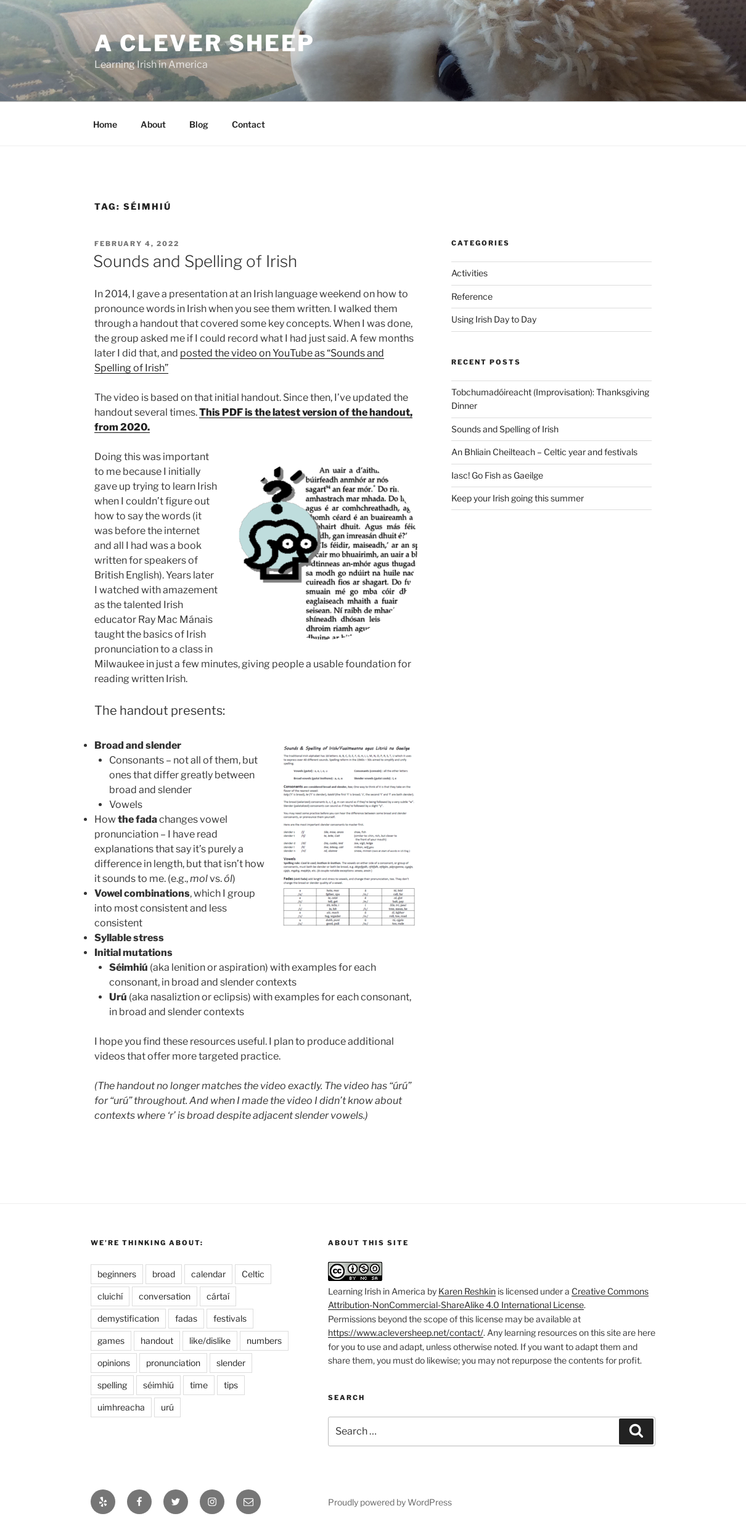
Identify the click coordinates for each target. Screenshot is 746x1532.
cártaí (218, 1296)
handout (157, 1340)
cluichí (110, 1296)
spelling (112, 1385)
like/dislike (210, 1340)
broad (163, 1274)
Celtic (253, 1274)
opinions (113, 1362)
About (153, 124)
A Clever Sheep (204, 43)
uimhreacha (121, 1407)
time (199, 1385)
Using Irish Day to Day (493, 319)
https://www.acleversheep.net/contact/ (405, 1332)
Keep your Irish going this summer (517, 498)
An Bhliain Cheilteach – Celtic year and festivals (544, 452)
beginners (116, 1274)
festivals (230, 1318)
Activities (469, 273)
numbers (264, 1340)
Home (105, 124)
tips (231, 1385)
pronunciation (173, 1362)
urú (167, 1407)
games (111, 1340)
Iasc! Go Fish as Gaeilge (497, 475)
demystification (128, 1318)
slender (230, 1362)
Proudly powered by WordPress (390, 1502)
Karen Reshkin (467, 1291)
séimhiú (158, 1385)
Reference (472, 296)
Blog (198, 124)
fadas (186, 1318)
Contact (248, 124)
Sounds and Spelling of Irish (195, 261)
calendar (208, 1274)
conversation (165, 1296)
